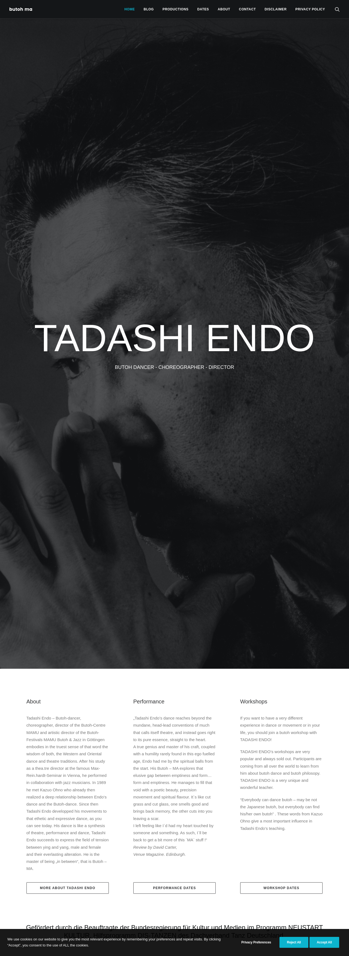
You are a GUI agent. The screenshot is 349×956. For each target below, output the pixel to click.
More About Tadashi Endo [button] (67, 357)
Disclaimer (276, 9)
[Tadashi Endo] (21, 9)
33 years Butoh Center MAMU (39, 728)
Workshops (253, 170)
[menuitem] (130, 9)
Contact (247, 9)
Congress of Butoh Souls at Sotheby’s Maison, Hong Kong (109, 685)
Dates (203, 9)
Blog (149, 9)
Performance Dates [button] (174, 357)
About (224, 9)
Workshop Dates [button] (281, 357)
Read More (39, 863)
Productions (175, 9)
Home (129, 9)
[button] (337, 9)
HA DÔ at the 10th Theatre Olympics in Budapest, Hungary (173, 729)
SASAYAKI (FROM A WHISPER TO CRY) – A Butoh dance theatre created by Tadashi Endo (237, 774)
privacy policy (310, 9)
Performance (149, 170)
